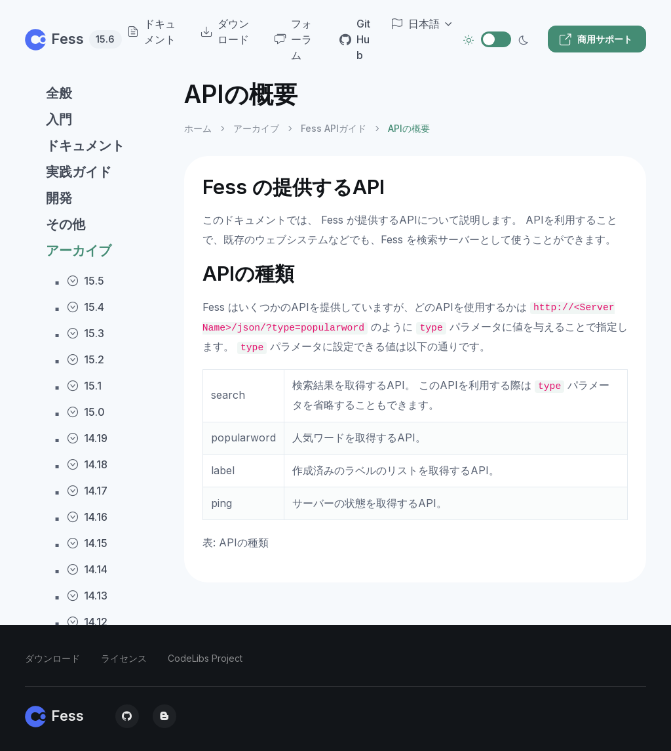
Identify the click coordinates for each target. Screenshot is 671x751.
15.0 (86, 411)
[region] (96, 404)
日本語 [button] (415, 23)
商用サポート (595, 39)
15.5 (85, 280)
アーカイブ (78, 250)
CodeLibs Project (205, 658)
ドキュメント (85, 145)
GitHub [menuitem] (354, 39)
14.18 (87, 464)
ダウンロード (52, 658)
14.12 (87, 621)
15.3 (85, 333)
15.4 (85, 307)
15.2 (85, 359)
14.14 (87, 569)
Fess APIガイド (333, 128)
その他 (65, 224)
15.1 (84, 385)
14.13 (87, 595)
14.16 (87, 516)
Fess (63, 39)
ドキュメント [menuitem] (151, 31)
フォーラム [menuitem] (293, 39)
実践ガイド (78, 172)
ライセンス (124, 658)
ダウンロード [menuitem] (225, 31)
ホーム (198, 128)
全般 (59, 93)
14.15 (87, 543)
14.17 (87, 490)
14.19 (87, 438)
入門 (59, 119)
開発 (59, 198)
